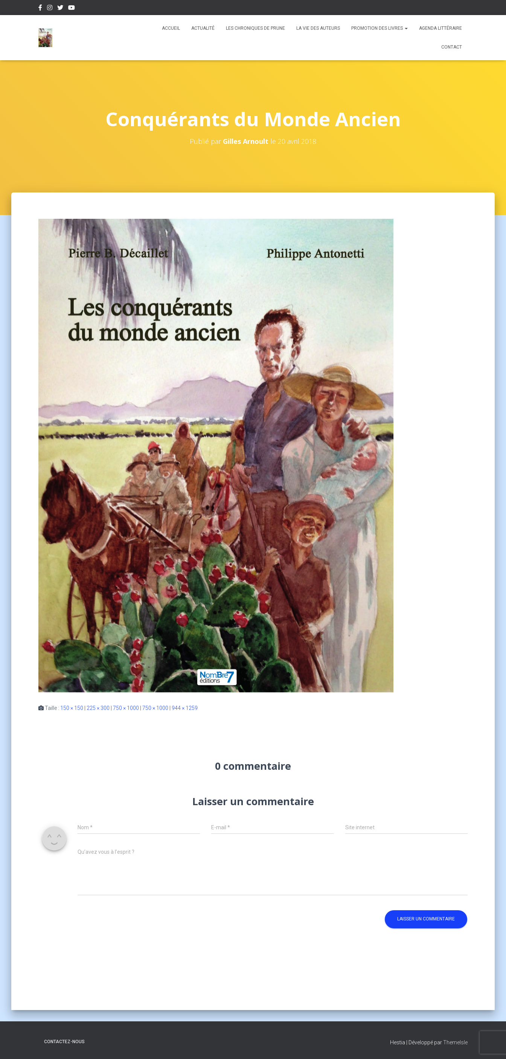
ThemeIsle (455, 1042)
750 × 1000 (126, 708)
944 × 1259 (185, 708)
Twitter (60, 8)
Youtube (71, 8)
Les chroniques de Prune (255, 28)
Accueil (171, 28)
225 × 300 (98, 708)
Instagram (49, 8)
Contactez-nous (64, 1041)
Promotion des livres (379, 28)
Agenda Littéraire (440, 28)
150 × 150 (71, 708)
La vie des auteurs (318, 28)
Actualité (203, 28)
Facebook (40, 8)
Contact (451, 47)
